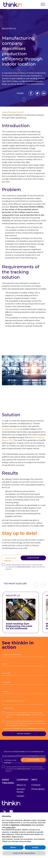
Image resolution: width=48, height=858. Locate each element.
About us (21, 785)
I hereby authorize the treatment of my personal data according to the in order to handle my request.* (25, 567)
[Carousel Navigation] (39, 584)
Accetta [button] (35, 847)
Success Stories (21, 790)
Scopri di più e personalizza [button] (24, 853)
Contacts (35, 785)
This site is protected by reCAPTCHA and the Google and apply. (24, 553)
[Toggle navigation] (43, 4)
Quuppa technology (11, 429)
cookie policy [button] (10, 827)
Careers (20, 796)
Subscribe (33, 558)
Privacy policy (33, 553)
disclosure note (23, 567)
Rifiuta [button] (13, 847)
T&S (40, 553)
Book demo (24, 734)
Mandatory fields (7, 708)
